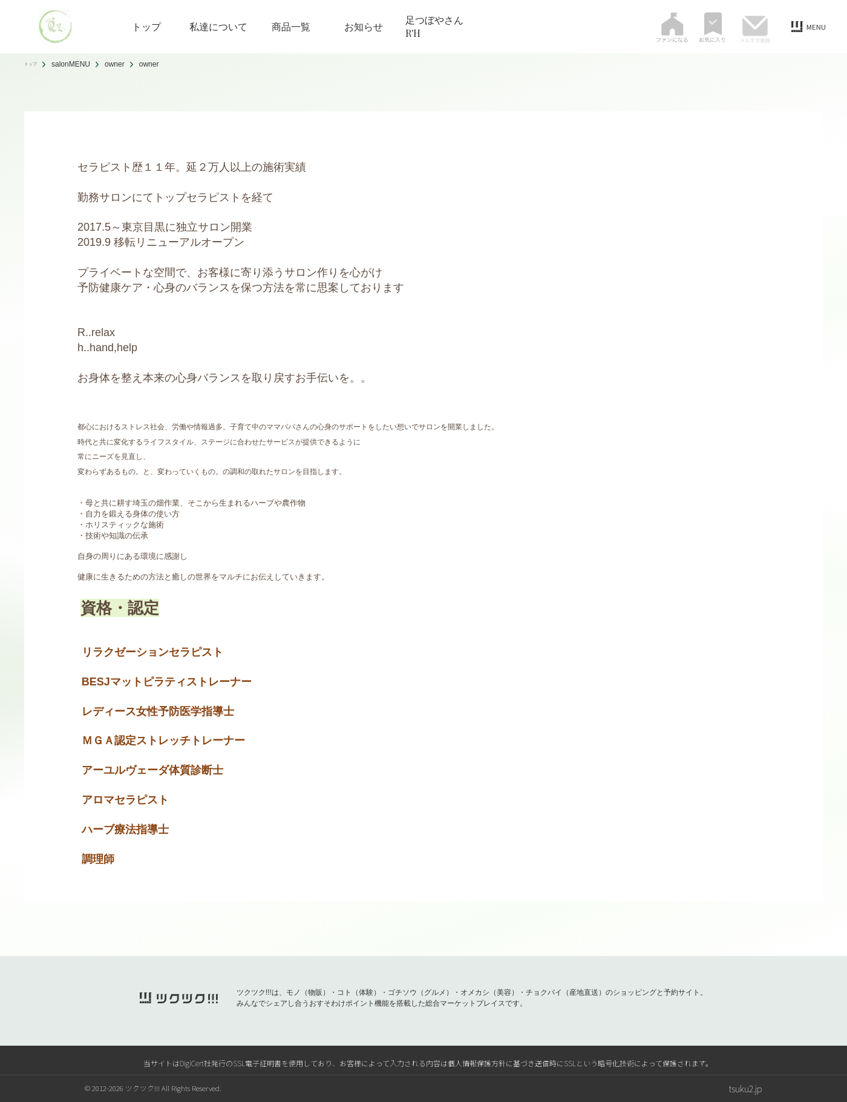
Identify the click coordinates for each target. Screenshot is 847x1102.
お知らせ (363, 26)
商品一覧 (291, 26)
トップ (146, 26)
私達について (218, 26)
